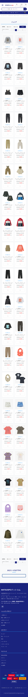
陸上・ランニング (5, 636)
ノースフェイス (24, 15)
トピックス (20, 12)
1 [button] (13, 562)
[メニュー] (2, 5)
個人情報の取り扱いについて (20, 687)
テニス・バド (4, 646)
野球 (2, 639)
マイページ (17, 5)
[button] (11, 30)
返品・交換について (5, 622)
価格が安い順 (9, 26)
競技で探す (12, 12)
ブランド (7, 12)
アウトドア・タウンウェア (14, 15)
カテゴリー (3, 12)
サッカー (3, 633)
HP (2, 606)
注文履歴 (3, 665)
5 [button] (22, 562)
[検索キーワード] (12, 9)
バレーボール (4, 641)
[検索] (25, 9)
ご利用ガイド (4, 615)
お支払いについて (5, 620)
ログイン (3, 657)
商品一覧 (16, 12)
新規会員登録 (4, 655)
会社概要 (3, 625)
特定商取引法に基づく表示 (7, 687)
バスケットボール (5, 644)
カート (25, 5)
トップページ (4, 15)
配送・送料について (5, 617)
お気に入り (21, 5)
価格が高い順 (16, 26)
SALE (25, 12)
